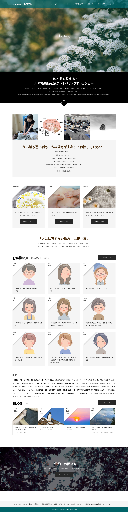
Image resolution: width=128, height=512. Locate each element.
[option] (64, 36)
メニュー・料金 (65, 4)
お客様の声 (90, 4)
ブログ (112, 4)
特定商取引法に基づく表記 (92, 504)
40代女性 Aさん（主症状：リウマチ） (98, 288)
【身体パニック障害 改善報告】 (76, 427)
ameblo (73, 504)
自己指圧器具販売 (78, 4)
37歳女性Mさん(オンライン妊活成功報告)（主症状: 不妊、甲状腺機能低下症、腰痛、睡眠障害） (64, 360)
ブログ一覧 (107, 402)
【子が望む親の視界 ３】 (48, 427)
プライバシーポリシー (108, 504)
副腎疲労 (106, 432)
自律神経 (111, 432)
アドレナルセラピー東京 (20, 432)
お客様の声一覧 (107, 257)
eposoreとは (54, 4)
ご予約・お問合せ (101, 4)
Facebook (80, 504)
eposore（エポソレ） (23, 3)
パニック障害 (69, 429)
